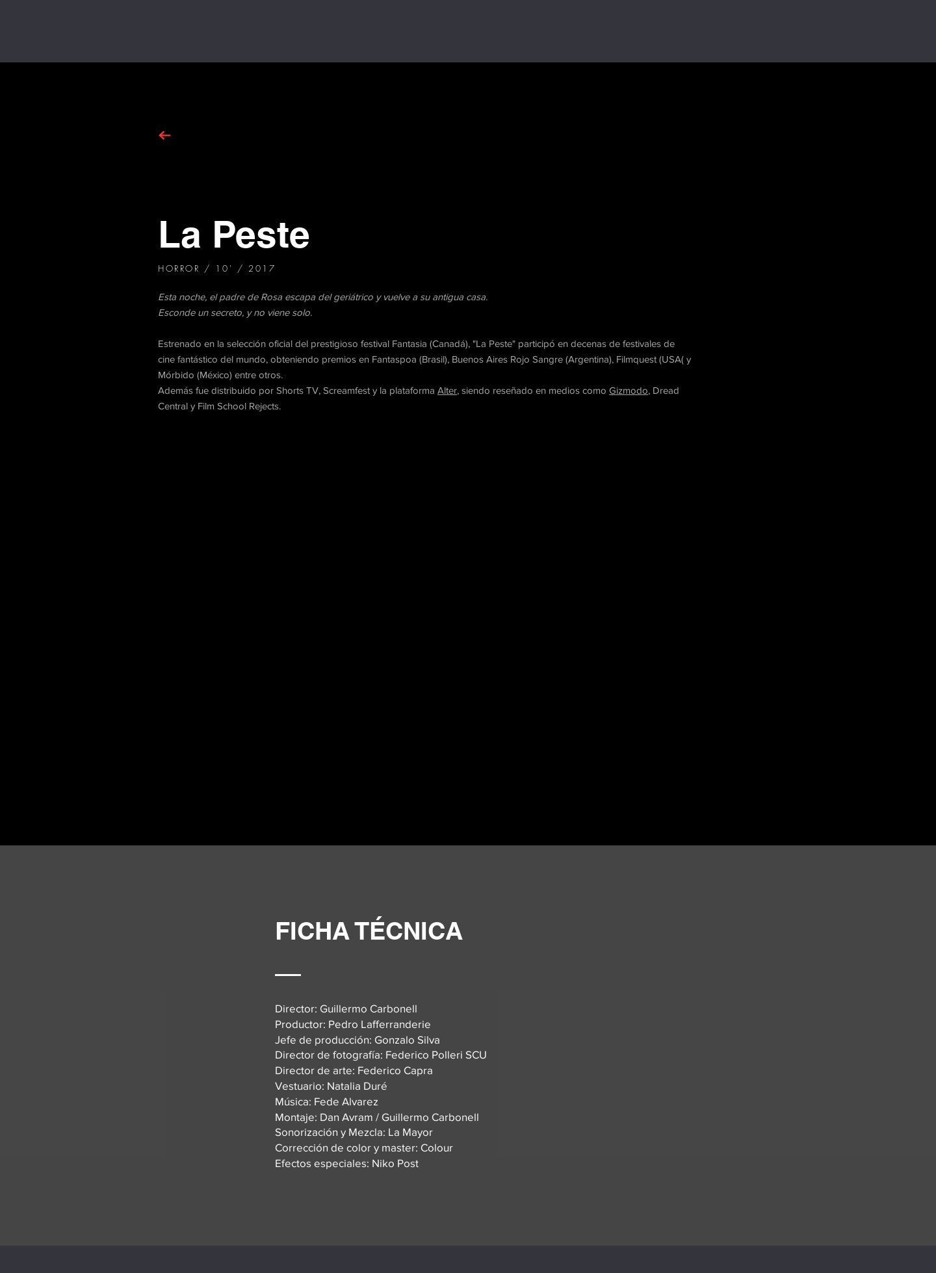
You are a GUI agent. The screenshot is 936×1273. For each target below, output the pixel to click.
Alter (447, 390)
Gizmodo (628, 390)
